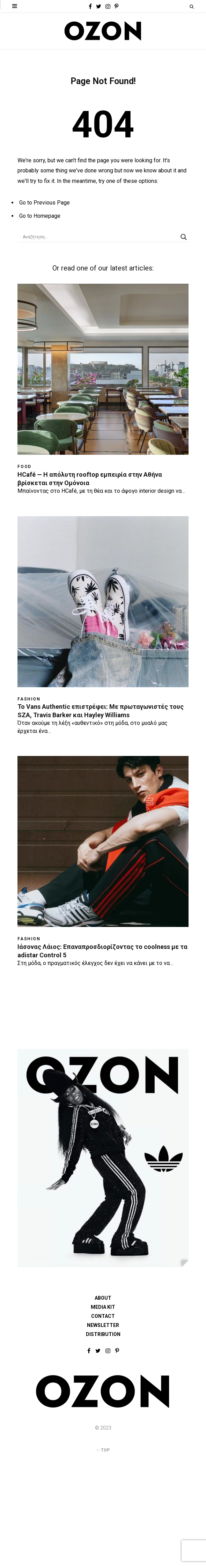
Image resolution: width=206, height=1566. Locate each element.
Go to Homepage (39, 216)
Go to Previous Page (44, 202)
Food (24, 466)
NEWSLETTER (103, 1325)
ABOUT (103, 1298)
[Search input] (100, 237)
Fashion (29, 699)
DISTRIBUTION (103, 1334)
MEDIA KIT (103, 1307)
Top (103, 1450)
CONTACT (103, 1316)
